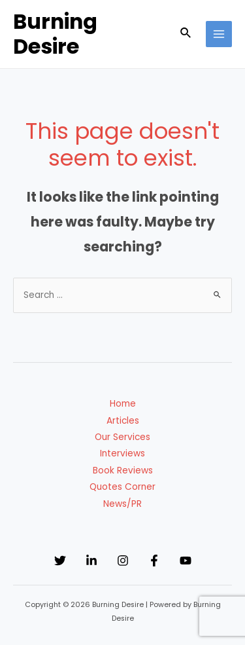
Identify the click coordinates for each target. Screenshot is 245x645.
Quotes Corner (122, 487)
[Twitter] (60, 560)
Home (123, 403)
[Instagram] (123, 560)
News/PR (122, 504)
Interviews (122, 453)
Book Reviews (123, 470)
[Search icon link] (186, 34)
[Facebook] (154, 560)
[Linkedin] (91, 560)
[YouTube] (185, 560)
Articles (122, 421)
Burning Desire (55, 34)
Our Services (122, 437)
